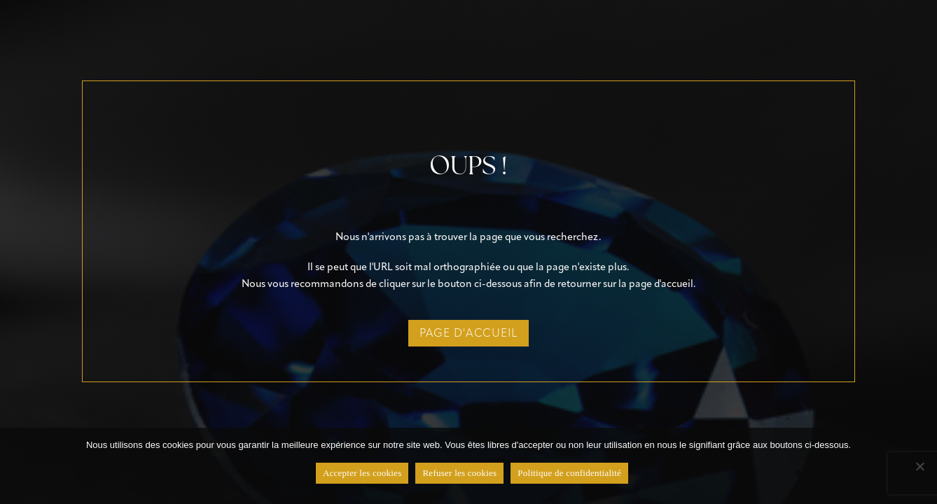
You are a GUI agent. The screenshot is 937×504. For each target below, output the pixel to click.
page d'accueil (468, 333)
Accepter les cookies (362, 473)
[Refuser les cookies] (919, 466)
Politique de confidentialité (569, 473)
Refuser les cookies (459, 473)
